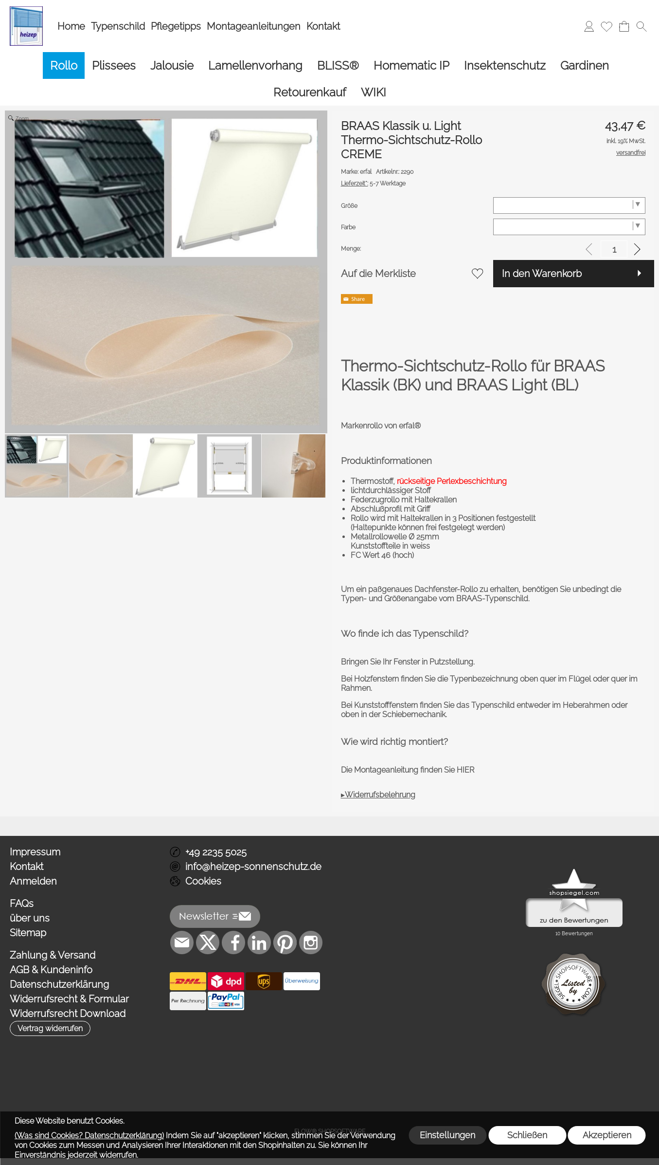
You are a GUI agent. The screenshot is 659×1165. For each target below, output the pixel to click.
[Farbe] (569, 227)
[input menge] (614, 249)
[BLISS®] (338, 65)
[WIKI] (373, 92)
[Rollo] (64, 65)
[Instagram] (311, 942)
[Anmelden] (589, 26)
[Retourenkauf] (310, 92)
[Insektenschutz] (505, 65)
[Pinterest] (285, 942)
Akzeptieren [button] (607, 1135)
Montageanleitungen (254, 26)
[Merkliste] (606, 26)
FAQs (22, 903)
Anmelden (33, 881)
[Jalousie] (172, 65)
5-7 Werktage (373, 183)
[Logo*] (26, 10)
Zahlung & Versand (52, 955)
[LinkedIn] (259, 942)
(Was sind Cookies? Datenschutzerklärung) (89, 1135)
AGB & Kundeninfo (51, 970)
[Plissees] (114, 65)
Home (71, 26)
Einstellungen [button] (447, 1135)
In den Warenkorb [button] (542, 273)
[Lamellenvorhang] (255, 65)
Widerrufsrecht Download (67, 1013)
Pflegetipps (176, 26)
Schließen (527, 1135)
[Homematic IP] (411, 65)
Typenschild (118, 26)
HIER (464, 770)
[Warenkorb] (624, 26)
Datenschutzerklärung (59, 984)
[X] (208, 942)
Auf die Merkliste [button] (378, 273)
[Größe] (569, 205)
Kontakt (323, 26)
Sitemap (28, 933)
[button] (641, 26)
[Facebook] (233, 942)
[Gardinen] (584, 65)
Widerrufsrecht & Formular (69, 999)
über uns (30, 918)
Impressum (35, 852)
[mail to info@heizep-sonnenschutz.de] (182, 942)
